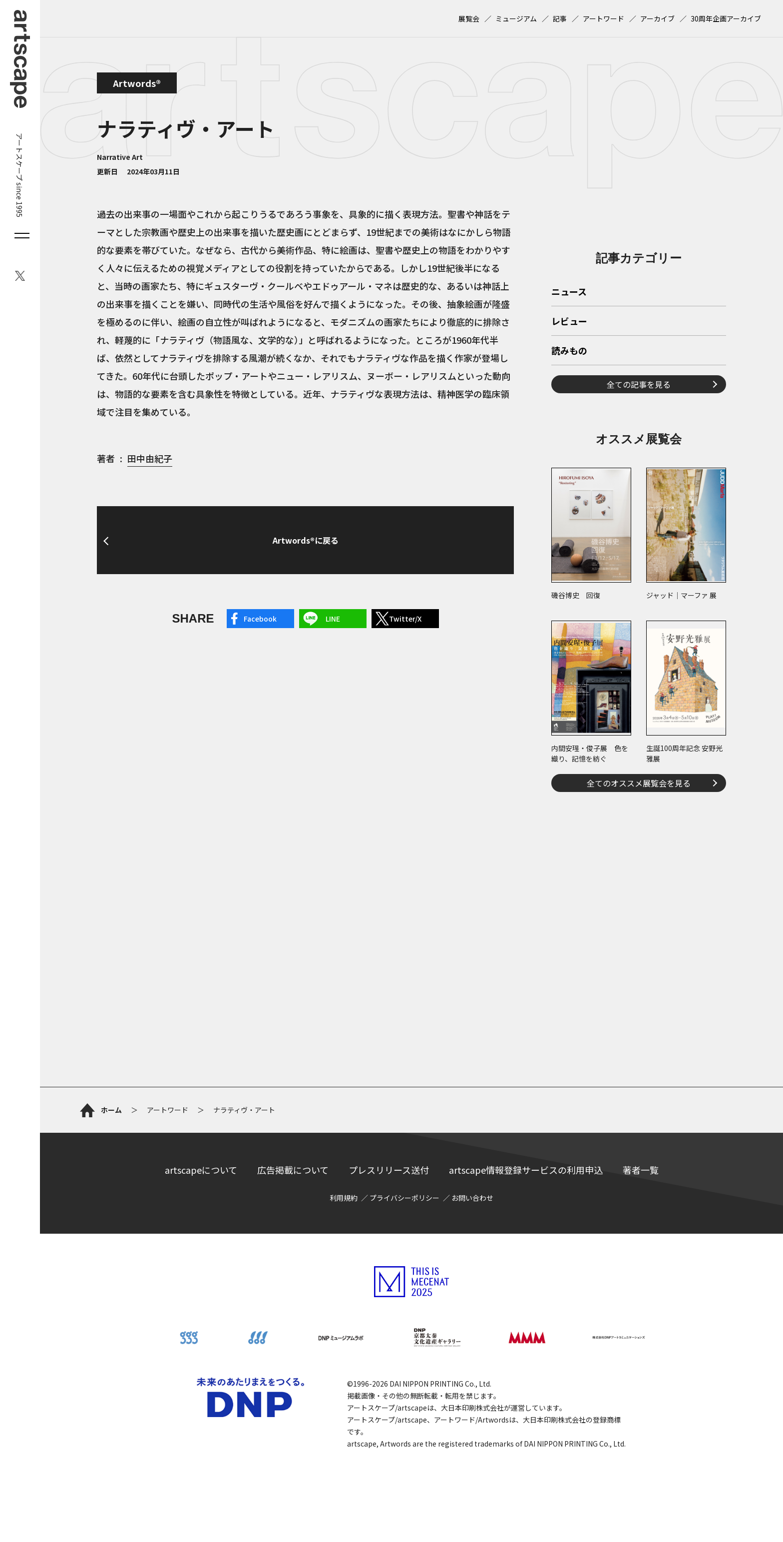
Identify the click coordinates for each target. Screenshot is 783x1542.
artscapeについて (201, 1169)
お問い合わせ (472, 1198)
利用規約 (344, 1198)
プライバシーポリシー (404, 1198)
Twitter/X (405, 619)
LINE (333, 619)
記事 (560, 18)
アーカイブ (657, 18)
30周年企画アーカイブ (726, 18)
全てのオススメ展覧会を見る (639, 783)
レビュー (569, 321)
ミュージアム (516, 18)
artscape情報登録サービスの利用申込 (526, 1169)
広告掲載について (293, 1169)
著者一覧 (641, 1169)
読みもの (569, 351)
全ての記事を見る (639, 384)
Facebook (260, 619)
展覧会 (468, 18)
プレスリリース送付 (389, 1169)
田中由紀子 (149, 458)
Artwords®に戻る (306, 540)
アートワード (603, 18)
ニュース (569, 292)
